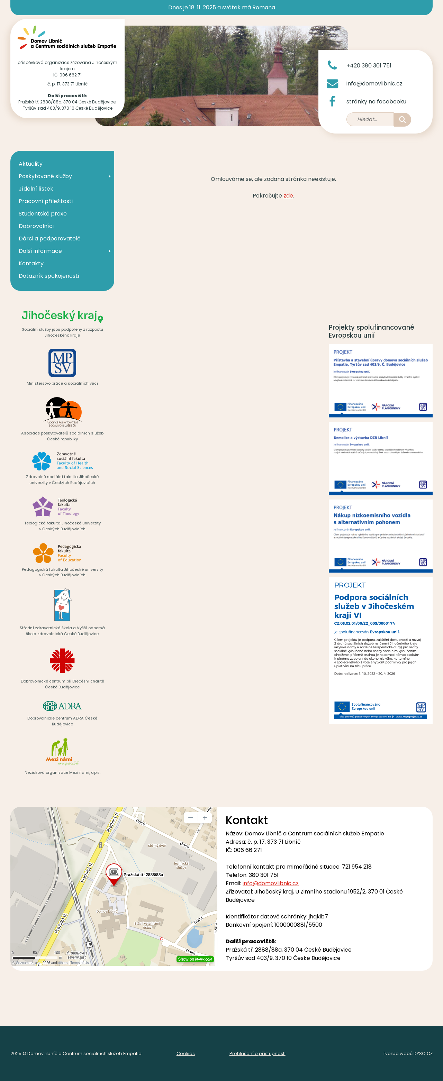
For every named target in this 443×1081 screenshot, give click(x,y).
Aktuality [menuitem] (31, 164)
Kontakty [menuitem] (31, 263)
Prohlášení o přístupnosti (257, 1053)
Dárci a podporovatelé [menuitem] (50, 238)
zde (288, 196)
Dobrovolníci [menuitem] (36, 226)
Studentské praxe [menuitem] (43, 214)
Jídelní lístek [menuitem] (36, 189)
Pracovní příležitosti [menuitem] (46, 201)
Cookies (186, 1053)
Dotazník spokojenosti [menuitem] (49, 276)
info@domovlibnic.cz (374, 84)
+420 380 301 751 (368, 66)
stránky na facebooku (376, 102)
